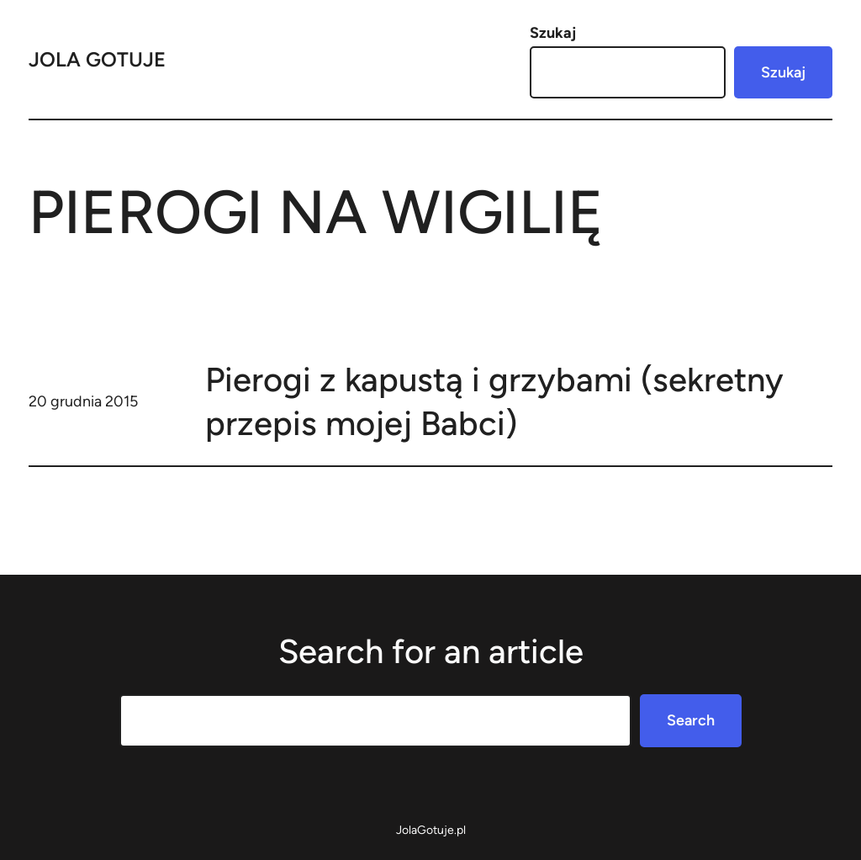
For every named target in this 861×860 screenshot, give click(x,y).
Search (691, 720)
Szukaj (553, 33)
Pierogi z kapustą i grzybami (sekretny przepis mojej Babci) (494, 401)
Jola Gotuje (97, 59)
